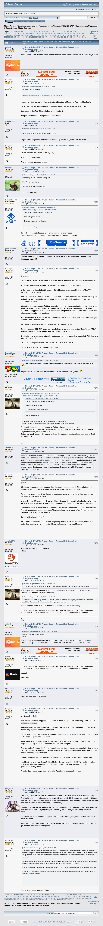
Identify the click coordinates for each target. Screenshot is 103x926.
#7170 (96, 388)
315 (34, 32)
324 (62, 32)
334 (11, 33)
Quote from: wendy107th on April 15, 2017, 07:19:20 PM (40, 631)
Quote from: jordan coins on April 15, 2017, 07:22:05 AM (40, 360)
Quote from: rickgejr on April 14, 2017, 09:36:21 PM (38, 128)
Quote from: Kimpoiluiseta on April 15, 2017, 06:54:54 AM (40, 393)
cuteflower (9, 448)
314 (31, 32)
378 (68, 35)
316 (37, 32)
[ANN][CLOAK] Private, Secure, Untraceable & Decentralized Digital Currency (42, 904)
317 (40, 32)
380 (74, 35)
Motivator (9, 788)
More (42, 21)
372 (49, 35)
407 (77, 37)
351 (64, 33)
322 (55, 32)
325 (65, 32)
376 (62, 35)
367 (34, 35)
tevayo (8, 656)
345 (46, 33)
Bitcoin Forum (9, 26)
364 (25, 35)
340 (30, 33)
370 (43, 35)
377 (65, 35)
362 (18, 35)
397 (46, 37)
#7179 (96, 790)
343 (39, 33)
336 (18, 33)
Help (16, 21)
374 (56, 35)
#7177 (96, 690)
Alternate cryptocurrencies (27, 26)
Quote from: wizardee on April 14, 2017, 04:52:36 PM (38, 86)
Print (95, 38)
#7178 (96, 710)
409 (83, 37)
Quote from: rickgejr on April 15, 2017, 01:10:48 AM (38, 175)
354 (74, 33)
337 (21, 33)
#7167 (96, 251)
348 (55, 33)
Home (10, 21)
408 (80, 37)
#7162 (96, 81)
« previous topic (94, 33)
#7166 (96, 202)
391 (27, 37)
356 (80, 33)
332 (5, 33)
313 (27, 32)
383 (84, 35)
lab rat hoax (10, 353)
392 (30, 37)
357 (83, 33)
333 (8, 33)
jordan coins (10, 249)
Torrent (35, 18)
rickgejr (8, 79)
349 (58, 33)
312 (24, 32)
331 (83, 32)
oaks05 (8, 47)
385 (8, 37)
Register (35, 21)
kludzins (8, 168)
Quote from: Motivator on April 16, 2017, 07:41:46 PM (39, 848)
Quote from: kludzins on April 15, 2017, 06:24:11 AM (38, 207)
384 (5, 37)
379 (71, 35)
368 (37, 35)
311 (21, 32)
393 (33, 37)
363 (21, 35)
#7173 (96, 543)
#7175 (96, 626)
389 (21, 37)
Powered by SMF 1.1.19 (39, 922)
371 (46, 35)
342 (36, 33)
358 (5, 35)
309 (15, 32)
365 (28, 35)
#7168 (96, 270)
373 (53, 35)
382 (81, 35)
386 (11, 37)
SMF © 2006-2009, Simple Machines (60, 922)
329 (77, 32)
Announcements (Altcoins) (49, 26)
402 (61, 37)
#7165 (96, 170)
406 (74, 37)
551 (5, 39)
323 (59, 32)
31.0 (30, 18)
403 (64, 37)
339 (27, 33)
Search (22, 21)
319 (46, 32)
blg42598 (9, 840)
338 (24, 33)
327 (71, 32)
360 (12, 35)
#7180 (96, 842)
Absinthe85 (10, 121)
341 (33, 33)
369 (40, 35)
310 (18, 32)
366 (31, 35)
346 (49, 33)
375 (59, 35)
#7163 (96, 123)
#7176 (96, 658)
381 (77, 35)
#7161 (96, 49)
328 (74, 32)
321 (52, 32)
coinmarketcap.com (68, 734)
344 (42, 33)
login (25, 13)
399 (52, 37)
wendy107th (10, 541)
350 (61, 33)
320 (49, 32)
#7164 (96, 147)
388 (18, 37)
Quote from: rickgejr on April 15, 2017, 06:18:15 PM (38, 584)
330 (80, 32)
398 (49, 37)
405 (70, 37)
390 (24, 37)
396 (42, 37)
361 (15, 35)
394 (36, 37)
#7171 (96, 450)
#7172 (96, 477)
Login (28, 21)
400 (55, 37)
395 (39, 37)
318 (43, 32)
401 (58, 37)
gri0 (7, 386)
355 (77, 33)
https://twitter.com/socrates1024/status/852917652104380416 (42, 96)
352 (67, 33)
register (32, 13)
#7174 (96, 578)
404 (67, 37)
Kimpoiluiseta (11, 200)
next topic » (95, 35)
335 (14, 33)
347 (52, 33)
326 (68, 32)
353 (70, 33)
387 (14, 37)
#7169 (96, 355)
